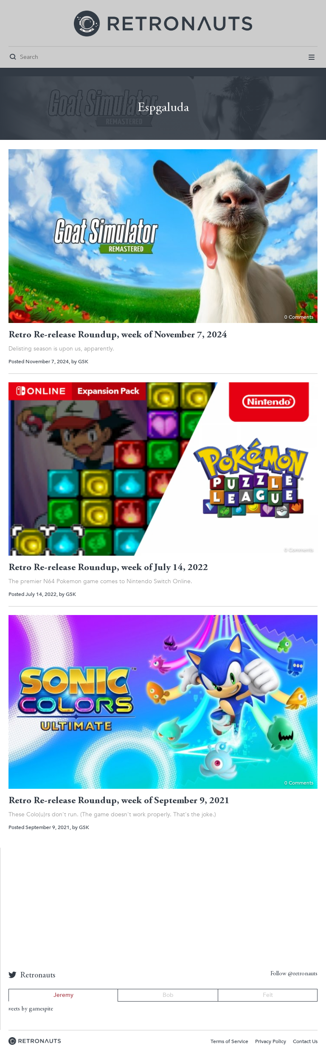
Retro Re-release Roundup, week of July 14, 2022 (108, 568)
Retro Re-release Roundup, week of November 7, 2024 (117, 335)
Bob (168, 995)
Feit (268, 995)
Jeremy (63, 995)
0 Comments (298, 317)
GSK (83, 361)
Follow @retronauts (294, 974)
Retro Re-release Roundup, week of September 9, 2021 (119, 801)
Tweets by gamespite (28, 1009)
